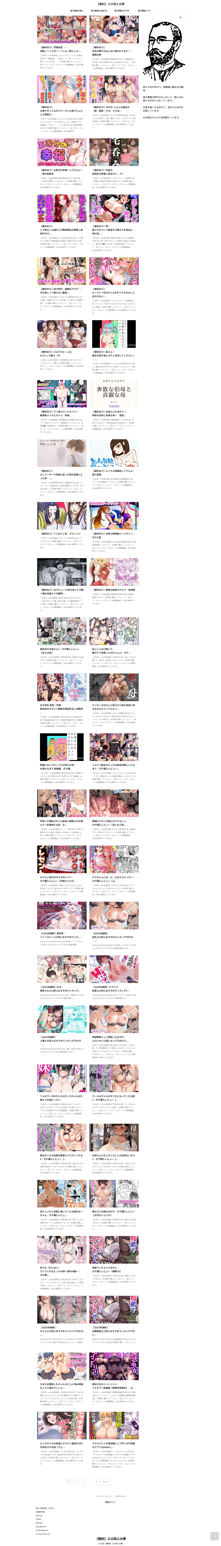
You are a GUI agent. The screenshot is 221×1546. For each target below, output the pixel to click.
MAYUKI (39, 1521)
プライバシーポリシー (104, 1494)
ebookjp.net (41, 1524)
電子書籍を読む (76, 10)
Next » (104, 1480)
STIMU (38, 1517)
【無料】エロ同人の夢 (110, 4)
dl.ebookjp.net (42, 1528)
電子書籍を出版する (99, 10)
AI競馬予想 (40, 1510)
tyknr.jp (39, 1513)
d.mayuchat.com (43, 1532)
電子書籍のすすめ (121, 10)
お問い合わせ (120, 1494)
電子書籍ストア (144, 10)
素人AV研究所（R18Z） (45, 1506)
